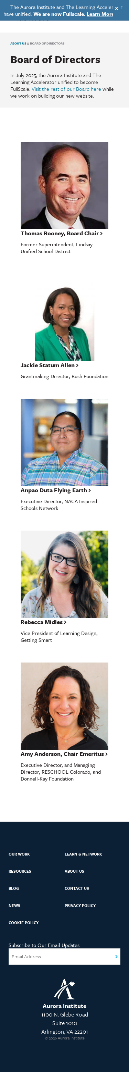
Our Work (19, 854)
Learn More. (101, 13)
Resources (20, 871)
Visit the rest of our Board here (66, 88)
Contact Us (77, 888)
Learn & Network (83, 854)
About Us (18, 43)
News (14, 905)
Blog (14, 888)
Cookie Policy (24, 922)
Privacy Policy (80, 905)
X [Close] (116, 8)
